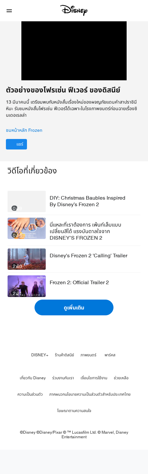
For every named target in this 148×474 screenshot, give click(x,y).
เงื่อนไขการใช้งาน (94, 402)
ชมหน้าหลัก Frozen (24, 154)
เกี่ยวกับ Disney (33, 402)
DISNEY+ (39, 379)
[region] (74, 62)
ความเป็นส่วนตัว (30, 418)
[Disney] (74, 10)
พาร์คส (110, 379)
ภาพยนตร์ (88, 379)
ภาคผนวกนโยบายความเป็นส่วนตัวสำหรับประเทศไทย (90, 418)
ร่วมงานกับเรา (63, 402)
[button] (9, 10)
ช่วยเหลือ (121, 402)
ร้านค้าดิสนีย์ (64, 379)
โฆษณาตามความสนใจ (74, 435)
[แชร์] (16, 168)
